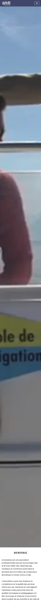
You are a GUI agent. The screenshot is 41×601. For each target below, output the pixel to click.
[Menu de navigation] (36, 3)
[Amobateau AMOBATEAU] (6, 3)
